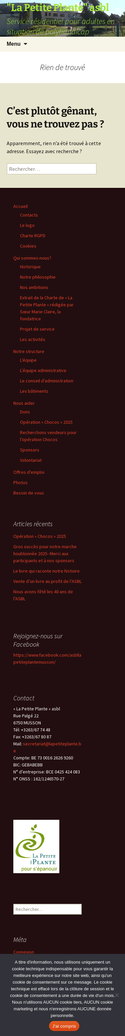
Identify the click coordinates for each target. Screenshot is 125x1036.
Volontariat (31, 460)
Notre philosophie (38, 277)
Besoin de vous (28, 493)
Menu (14, 44)
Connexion (23, 952)
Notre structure (28, 351)
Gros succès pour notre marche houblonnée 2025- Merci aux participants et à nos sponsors (45, 554)
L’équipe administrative (43, 370)
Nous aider (24, 403)
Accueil (20, 206)
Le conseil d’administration (46, 381)
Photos (20, 482)
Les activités (32, 339)
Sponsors (29, 450)
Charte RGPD (32, 236)
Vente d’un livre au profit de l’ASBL (47, 581)
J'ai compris (64, 1026)
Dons (25, 412)
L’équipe (28, 360)
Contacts (29, 215)
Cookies (28, 246)
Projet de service (37, 329)
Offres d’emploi (28, 472)
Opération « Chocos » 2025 (46, 422)
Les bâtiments (34, 391)
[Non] (116, 995)
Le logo (27, 225)
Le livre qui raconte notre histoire (46, 571)
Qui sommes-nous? (32, 258)
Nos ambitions (34, 287)
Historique (30, 267)
